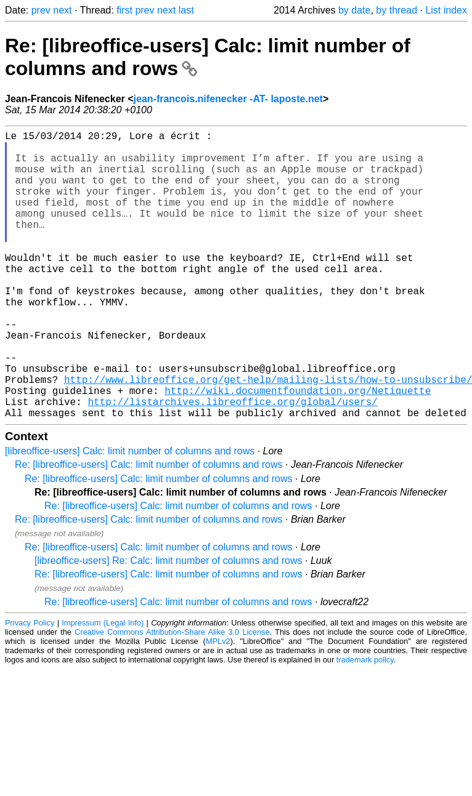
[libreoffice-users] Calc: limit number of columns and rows (129, 515)
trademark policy (365, 723)
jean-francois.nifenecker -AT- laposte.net (228, 99)
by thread (396, 10)
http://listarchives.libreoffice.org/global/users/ (232, 463)
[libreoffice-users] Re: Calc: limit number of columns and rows (169, 624)
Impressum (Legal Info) (103, 686)
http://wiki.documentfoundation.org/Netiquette (298, 449)
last (186, 10)
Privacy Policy (29, 686)
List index (446, 10)
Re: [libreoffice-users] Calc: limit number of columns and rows (149, 528)
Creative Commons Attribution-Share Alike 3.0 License (172, 696)
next (62, 10)
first (124, 10)
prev (41, 10)
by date (354, 10)
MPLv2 (218, 705)
